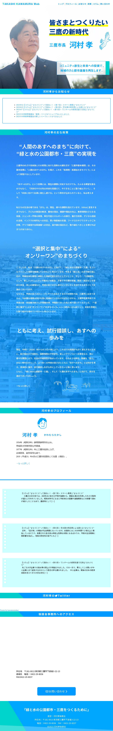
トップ (61, 4)
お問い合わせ (57, 691)
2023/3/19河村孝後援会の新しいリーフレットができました (39, 116)
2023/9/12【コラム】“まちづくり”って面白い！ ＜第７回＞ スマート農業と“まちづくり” (51, 105)
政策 (90, 4)
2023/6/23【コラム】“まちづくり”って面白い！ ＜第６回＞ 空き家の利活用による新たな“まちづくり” (56, 107)
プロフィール (71, 4)
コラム (96, 4)
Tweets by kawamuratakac (9, 610)
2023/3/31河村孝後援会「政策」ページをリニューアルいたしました (42, 114)
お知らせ (82, 4)
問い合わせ (105, 4)
